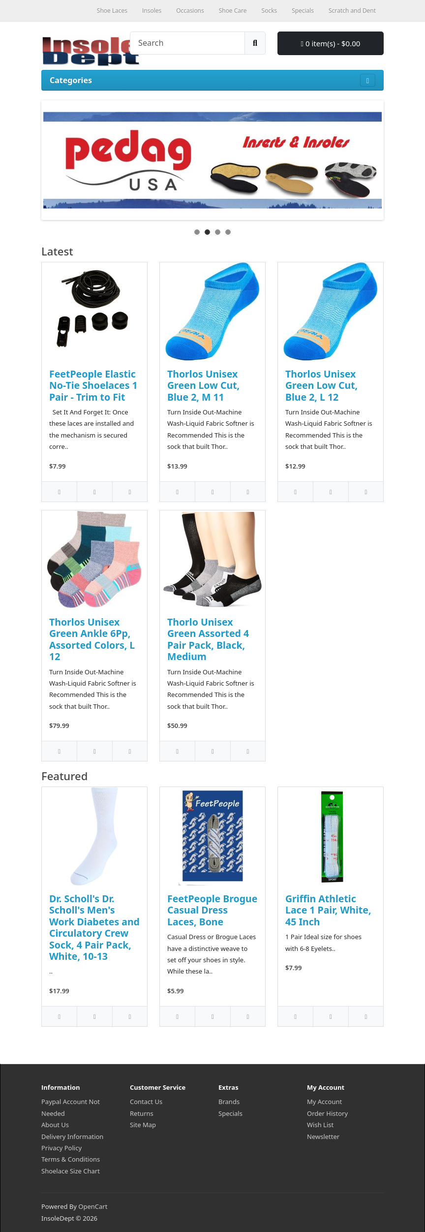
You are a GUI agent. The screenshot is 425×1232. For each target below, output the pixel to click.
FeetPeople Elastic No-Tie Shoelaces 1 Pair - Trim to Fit (93, 385)
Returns (141, 1113)
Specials (230, 1113)
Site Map (143, 1124)
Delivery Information (72, 1136)
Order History (327, 1113)
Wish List (320, 1124)
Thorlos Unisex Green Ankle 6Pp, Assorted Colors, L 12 (92, 639)
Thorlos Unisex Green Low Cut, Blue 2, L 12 (321, 385)
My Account (324, 1101)
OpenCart (92, 1206)
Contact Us (146, 1101)
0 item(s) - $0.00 (331, 43)
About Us (55, 1124)
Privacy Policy (61, 1147)
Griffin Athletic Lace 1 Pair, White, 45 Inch (328, 910)
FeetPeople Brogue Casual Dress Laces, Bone (212, 910)
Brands (229, 1101)
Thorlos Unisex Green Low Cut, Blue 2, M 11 (203, 385)
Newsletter (323, 1136)
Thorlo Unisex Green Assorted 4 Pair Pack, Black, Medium (208, 639)
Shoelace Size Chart (70, 1171)
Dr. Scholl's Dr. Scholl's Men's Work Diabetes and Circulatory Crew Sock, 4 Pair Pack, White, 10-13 (94, 927)
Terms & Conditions (70, 1159)
